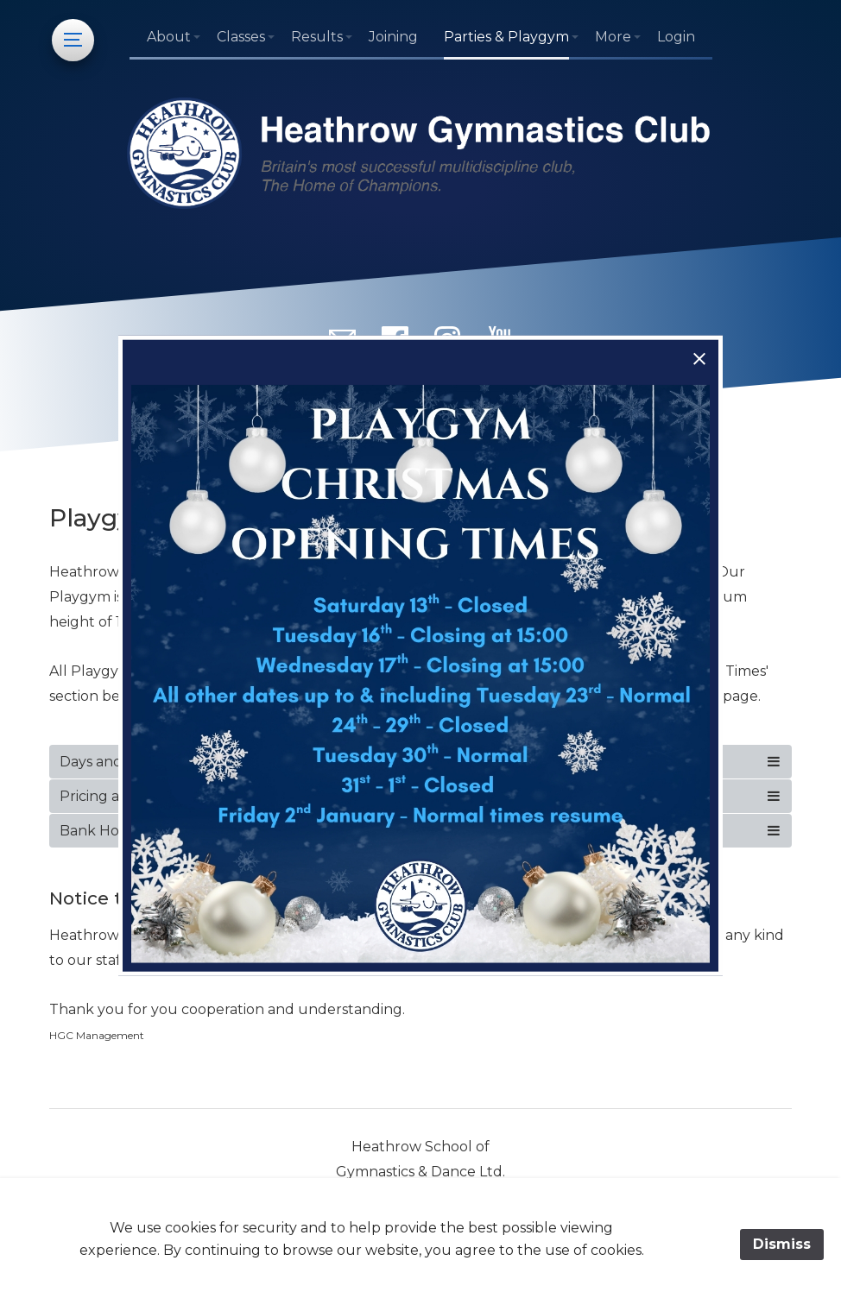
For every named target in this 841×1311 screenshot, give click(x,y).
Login (676, 36)
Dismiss (782, 1244)
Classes (241, 36)
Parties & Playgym (506, 36)
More (613, 36)
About (169, 36)
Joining (393, 36)
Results (317, 36)
